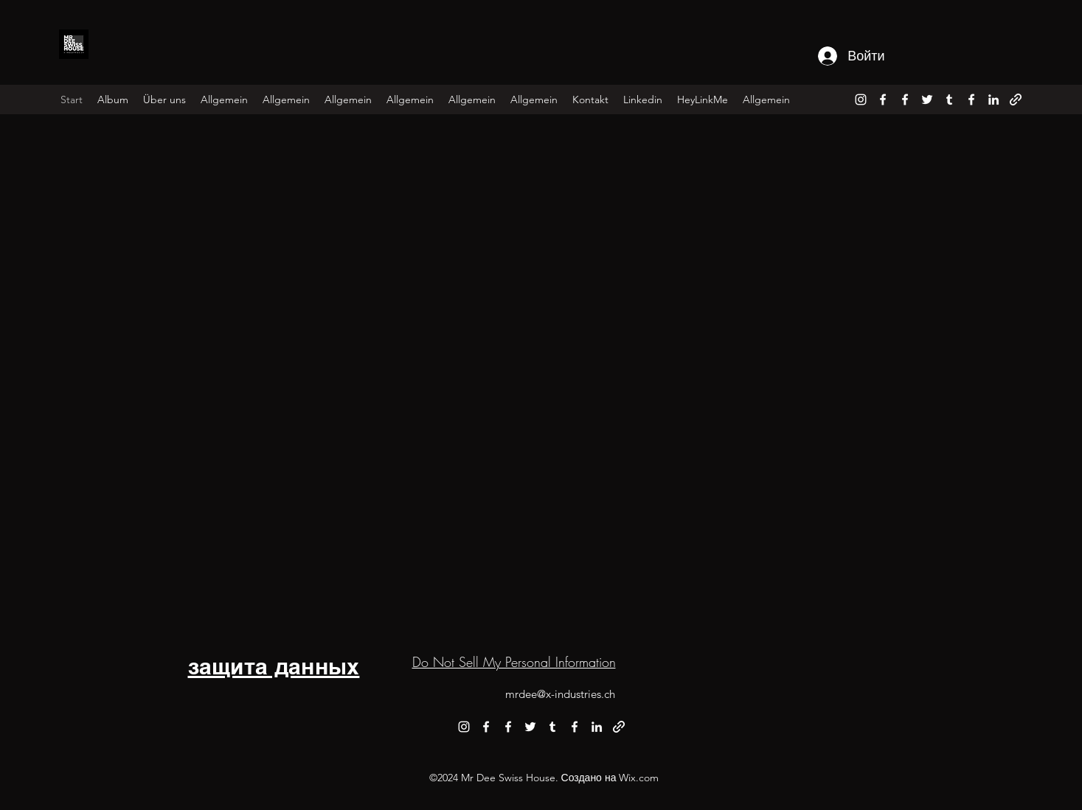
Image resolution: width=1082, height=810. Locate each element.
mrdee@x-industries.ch (560, 694)
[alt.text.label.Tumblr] (949, 99)
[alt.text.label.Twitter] (927, 99)
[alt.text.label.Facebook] (882, 99)
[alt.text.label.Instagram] (860, 99)
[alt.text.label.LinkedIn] (993, 99)
